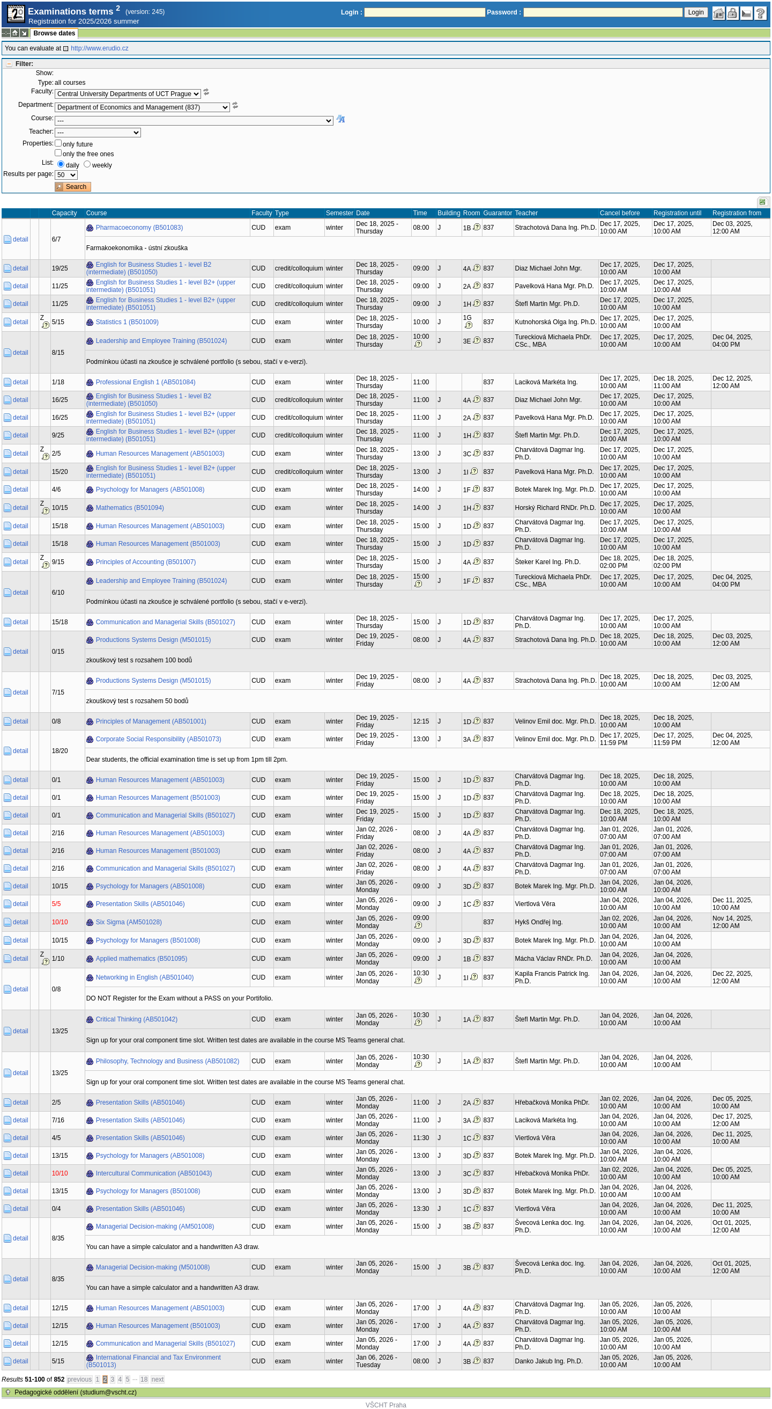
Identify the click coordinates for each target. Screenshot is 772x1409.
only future (78, 144)
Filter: (24, 64)
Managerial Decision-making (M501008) (153, 1267)
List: (48, 162)
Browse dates (54, 33)
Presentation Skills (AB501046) (140, 904)
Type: (46, 82)
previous (80, 1379)
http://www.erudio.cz (99, 48)
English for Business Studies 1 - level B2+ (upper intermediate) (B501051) (160, 286)
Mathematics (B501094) (130, 508)
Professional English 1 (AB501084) (146, 382)
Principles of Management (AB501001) (151, 721)
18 (143, 1379)
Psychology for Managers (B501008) (148, 940)
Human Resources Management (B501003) (158, 543)
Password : (504, 12)
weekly (102, 165)
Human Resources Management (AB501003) (160, 453)
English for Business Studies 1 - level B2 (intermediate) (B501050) (148, 268)
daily (72, 165)
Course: (42, 118)
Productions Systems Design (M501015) (153, 640)
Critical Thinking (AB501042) (137, 1019)
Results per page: (28, 174)
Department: (36, 104)
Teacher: (41, 131)
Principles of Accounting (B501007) (146, 562)
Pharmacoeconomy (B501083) (139, 227)
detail (20, 239)
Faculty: (42, 91)
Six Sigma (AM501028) (129, 922)
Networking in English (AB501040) (145, 977)
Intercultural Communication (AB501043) (154, 1173)
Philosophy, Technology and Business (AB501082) (168, 1061)
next (158, 1379)
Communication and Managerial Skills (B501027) (165, 622)
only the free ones (88, 154)
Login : (351, 12)
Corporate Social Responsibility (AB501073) (158, 739)
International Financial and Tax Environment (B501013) (153, 1361)
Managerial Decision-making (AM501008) (155, 1226)
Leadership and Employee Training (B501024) (161, 341)
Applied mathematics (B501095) (142, 958)
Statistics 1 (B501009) (127, 322)
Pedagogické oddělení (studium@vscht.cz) (75, 1392)
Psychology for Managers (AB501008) (150, 489)
